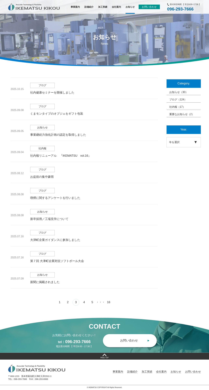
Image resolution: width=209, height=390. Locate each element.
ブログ (178, 99)
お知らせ (178, 92)
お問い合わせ (149, 6)
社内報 (177, 106)
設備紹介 (132, 371)
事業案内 (118, 371)
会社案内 (161, 371)
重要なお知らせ (181, 114)
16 (108, 302)
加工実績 (147, 371)
